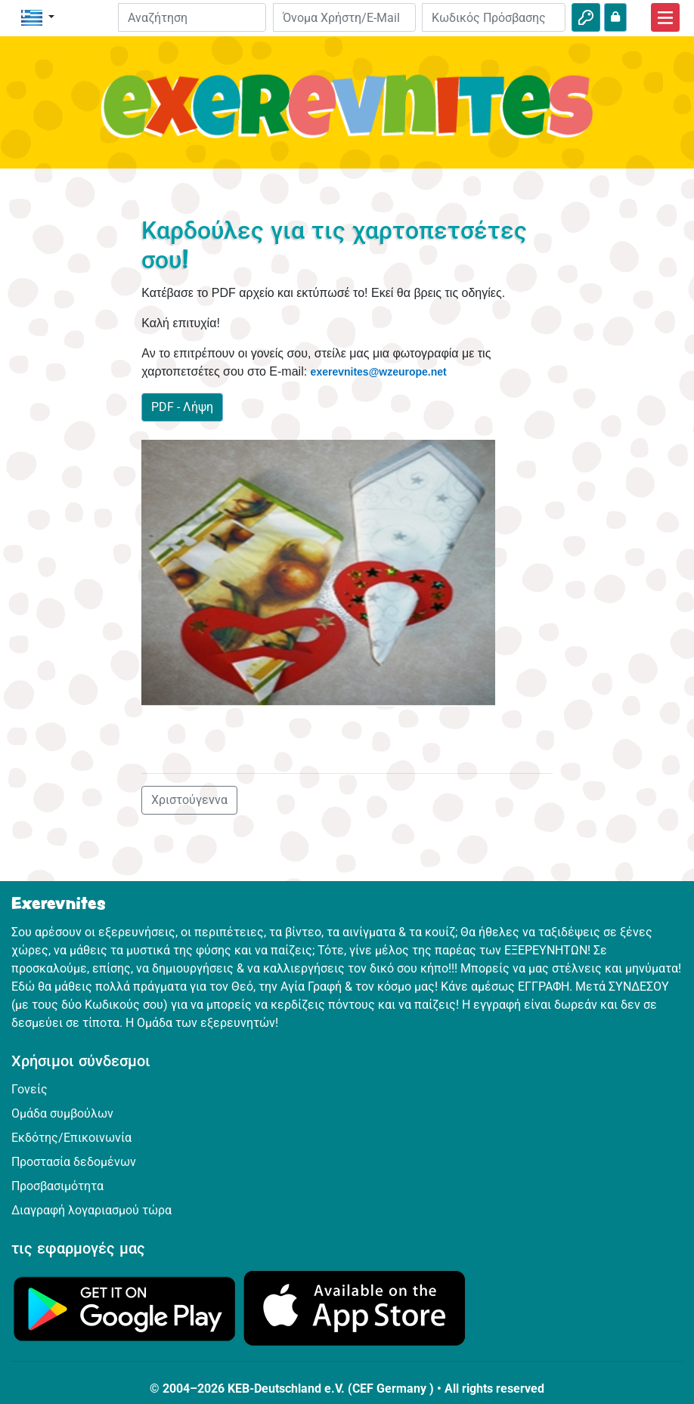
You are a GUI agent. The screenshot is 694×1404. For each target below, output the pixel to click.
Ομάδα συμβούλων (62, 1113)
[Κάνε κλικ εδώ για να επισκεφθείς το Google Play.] (124, 1307)
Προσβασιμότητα (57, 1186)
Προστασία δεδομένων (73, 1162)
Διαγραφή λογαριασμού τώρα (91, 1210)
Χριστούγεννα (189, 800)
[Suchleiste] (192, 17)
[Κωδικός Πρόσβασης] (493, 17)
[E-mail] (345, 17)
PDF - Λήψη (182, 407)
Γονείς (29, 1089)
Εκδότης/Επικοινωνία (71, 1137)
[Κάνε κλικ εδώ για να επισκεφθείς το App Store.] (354, 1307)
